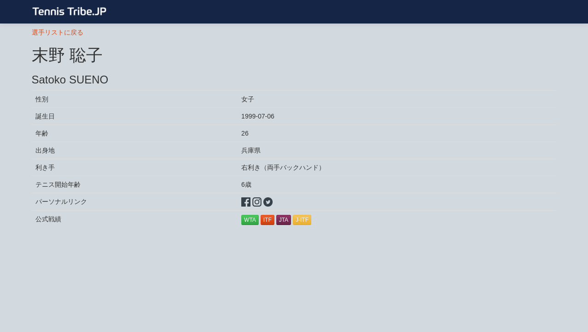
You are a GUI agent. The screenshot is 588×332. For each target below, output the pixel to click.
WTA (250, 220)
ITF (267, 220)
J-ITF (302, 220)
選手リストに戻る (57, 32)
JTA (283, 220)
